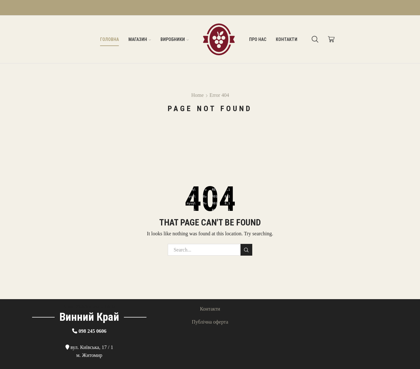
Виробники (174, 39)
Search (246, 250)
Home (197, 95)
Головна (109, 39)
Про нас (257, 39)
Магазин (139, 39)
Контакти (286, 39)
